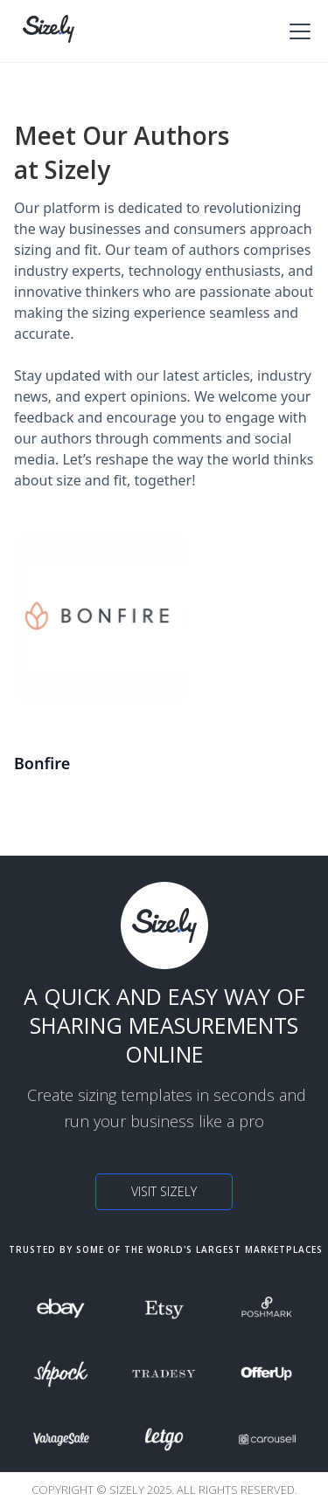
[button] (296, 31)
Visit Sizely (164, 1191)
